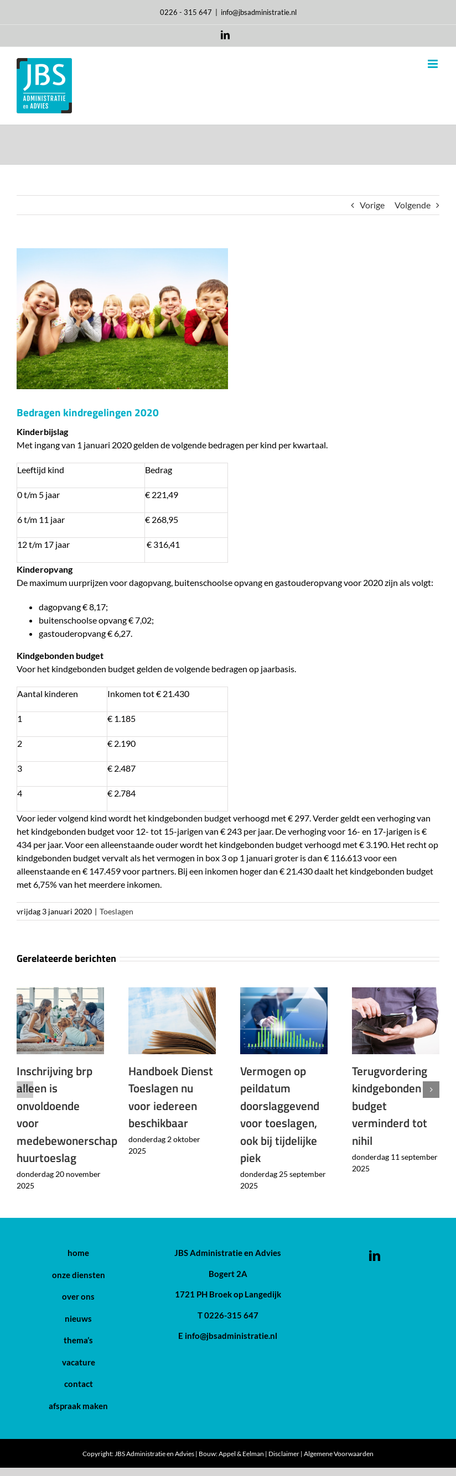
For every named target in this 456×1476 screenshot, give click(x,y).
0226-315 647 (231, 1315)
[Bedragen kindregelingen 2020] (228, 318)
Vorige (372, 205)
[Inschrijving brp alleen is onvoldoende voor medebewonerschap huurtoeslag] (60, 992)
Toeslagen (116, 911)
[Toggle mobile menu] (433, 64)
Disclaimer (283, 1453)
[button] (25, 1089)
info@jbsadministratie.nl (259, 12)
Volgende (413, 205)
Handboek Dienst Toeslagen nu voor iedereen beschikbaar (170, 1097)
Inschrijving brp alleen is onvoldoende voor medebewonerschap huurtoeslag (67, 1114)
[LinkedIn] (374, 1252)
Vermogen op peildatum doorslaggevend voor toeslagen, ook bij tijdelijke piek (279, 1114)
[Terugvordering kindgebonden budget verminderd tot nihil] (395, 992)
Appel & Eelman (241, 1453)
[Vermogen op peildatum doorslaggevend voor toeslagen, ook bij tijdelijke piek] (284, 992)
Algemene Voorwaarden (339, 1453)
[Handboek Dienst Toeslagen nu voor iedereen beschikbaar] (172, 992)
